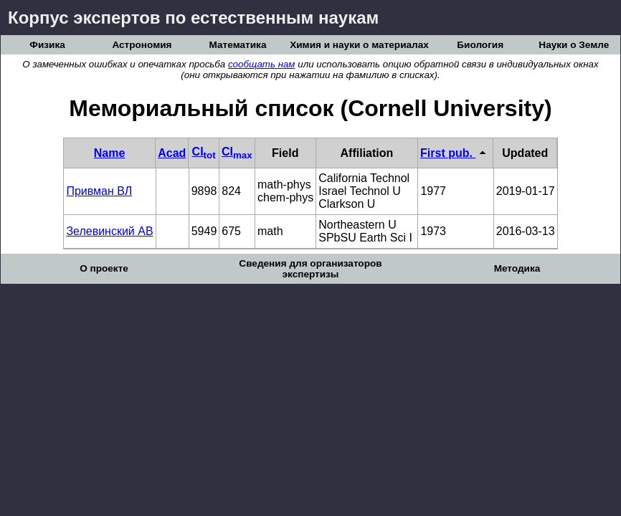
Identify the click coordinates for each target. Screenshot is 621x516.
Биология (480, 44)
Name (109, 153)
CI (204, 151)
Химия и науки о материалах (359, 44)
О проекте (104, 268)
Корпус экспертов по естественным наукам (193, 17)
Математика (238, 44)
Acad (172, 153)
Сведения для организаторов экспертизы (310, 269)
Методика (517, 268)
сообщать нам (261, 64)
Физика (47, 44)
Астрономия (141, 44)
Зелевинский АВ (109, 231)
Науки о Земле (574, 44)
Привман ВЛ (99, 191)
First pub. (455, 153)
